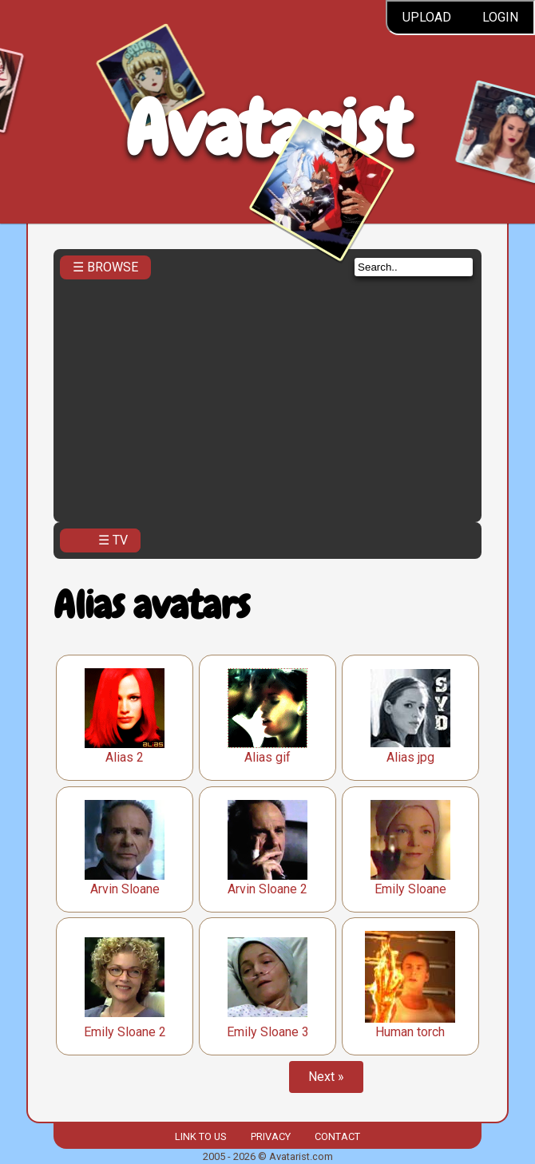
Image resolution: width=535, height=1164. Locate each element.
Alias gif (267, 757)
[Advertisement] (267, 396)
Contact (337, 1136)
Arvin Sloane (125, 889)
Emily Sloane (410, 889)
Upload (426, 17)
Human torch (410, 1031)
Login (500, 17)
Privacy (271, 1136)
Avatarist (267, 129)
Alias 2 (124, 757)
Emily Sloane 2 (125, 1031)
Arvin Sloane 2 (267, 889)
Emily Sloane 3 (268, 1031)
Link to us (200, 1136)
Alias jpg (410, 757)
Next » (326, 1076)
